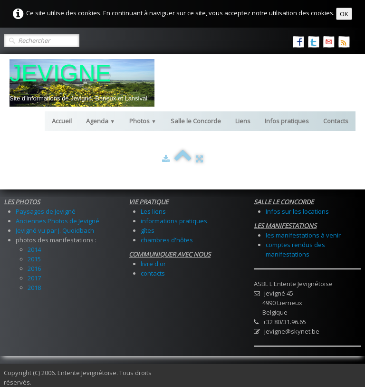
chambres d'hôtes (167, 240)
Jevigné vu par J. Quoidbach (55, 230)
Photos (142, 121)
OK (344, 14)
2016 (34, 268)
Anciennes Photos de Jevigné (57, 221)
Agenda (100, 121)
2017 (34, 278)
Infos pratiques (287, 121)
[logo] (82, 83)
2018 (34, 287)
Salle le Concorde (196, 121)
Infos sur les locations (297, 211)
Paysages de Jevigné (46, 211)
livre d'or (153, 263)
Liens (242, 121)
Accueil (62, 121)
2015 (34, 259)
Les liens (153, 211)
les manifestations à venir (303, 235)
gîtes (147, 230)
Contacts (335, 121)
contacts (153, 273)
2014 (34, 249)
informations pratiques (174, 221)
